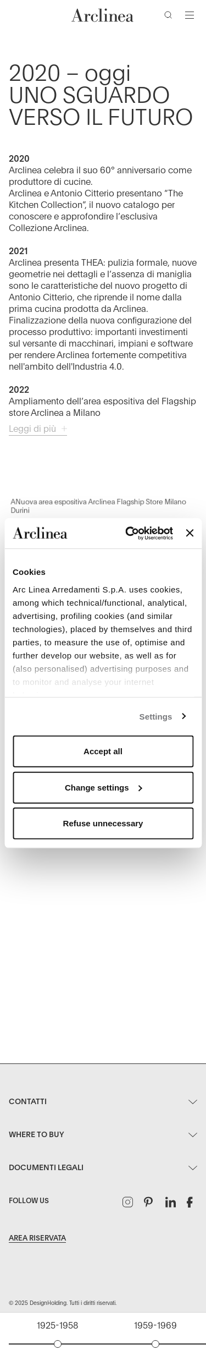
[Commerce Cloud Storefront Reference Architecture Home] (102, 15)
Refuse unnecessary (103, 823)
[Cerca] (170, 17)
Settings (156, 716)
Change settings (103, 787)
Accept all (103, 751)
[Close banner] (189, 533)
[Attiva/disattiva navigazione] (189, 15)
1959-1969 (155, 1325)
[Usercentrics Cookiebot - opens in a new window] (129, 533)
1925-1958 (57, 1325)
